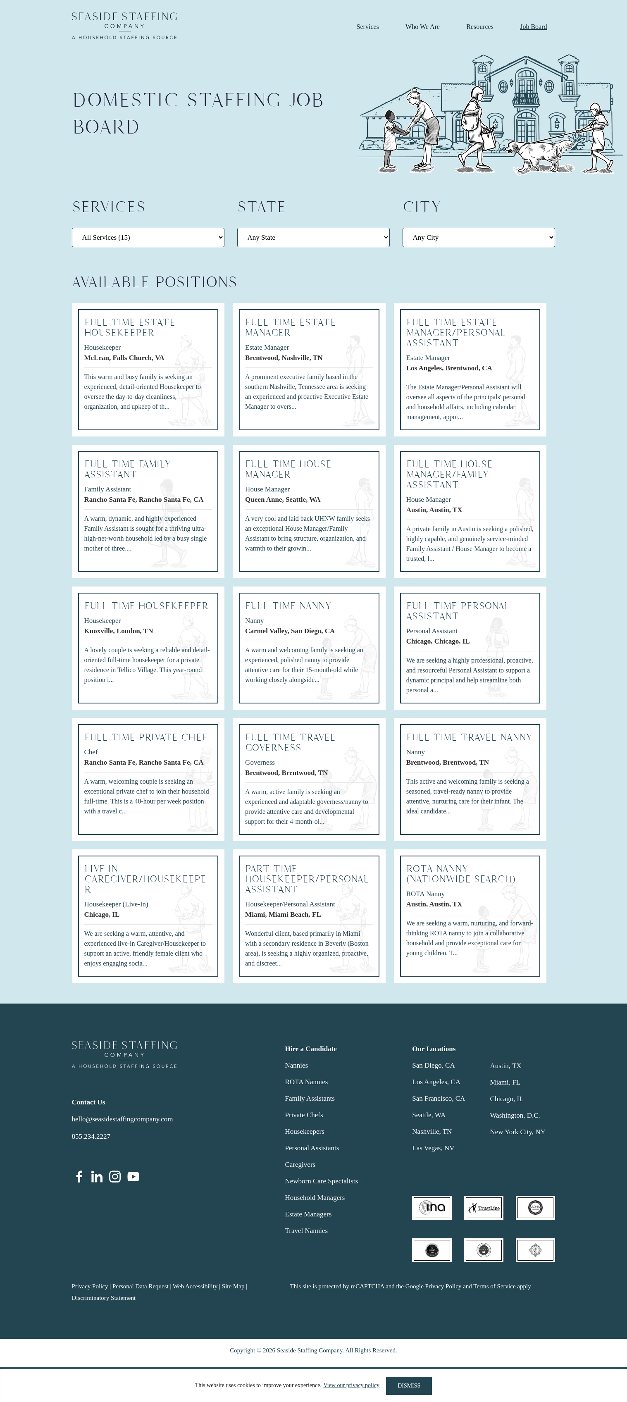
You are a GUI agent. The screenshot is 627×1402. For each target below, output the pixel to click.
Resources (479, 26)
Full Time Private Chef (145, 737)
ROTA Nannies (306, 1082)
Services (368, 26)
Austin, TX (505, 1066)
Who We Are (422, 26)
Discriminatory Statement (104, 1298)
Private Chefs (304, 1115)
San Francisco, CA (438, 1098)
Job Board (533, 26)
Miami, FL (505, 1082)
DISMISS (409, 1386)
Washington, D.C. (515, 1115)
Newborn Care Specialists (321, 1181)
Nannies (296, 1065)
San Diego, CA (433, 1065)
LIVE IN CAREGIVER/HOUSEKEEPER (145, 879)
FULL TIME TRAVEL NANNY (469, 737)
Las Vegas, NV (433, 1148)
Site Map (233, 1286)
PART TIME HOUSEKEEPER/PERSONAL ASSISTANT (307, 879)
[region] (313, 1385)
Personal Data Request (140, 1286)
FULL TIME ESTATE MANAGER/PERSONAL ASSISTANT (456, 333)
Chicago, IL (506, 1099)
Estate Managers (308, 1214)
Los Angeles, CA (436, 1082)
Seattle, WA (429, 1115)
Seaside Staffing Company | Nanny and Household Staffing (124, 25)
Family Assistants (310, 1098)
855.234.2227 (91, 1136)
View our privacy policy (351, 1386)
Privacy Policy (90, 1286)
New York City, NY (517, 1132)
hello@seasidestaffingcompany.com (122, 1119)
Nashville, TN (432, 1131)
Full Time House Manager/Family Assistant (449, 475)
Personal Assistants (312, 1148)
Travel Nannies (306, 1231)
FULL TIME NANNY (288, 606)
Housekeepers (304, 1131)
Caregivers (300, 1164)
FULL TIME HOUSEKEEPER (146, 606)
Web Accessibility (195, 1286)
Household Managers (315, 1198)
